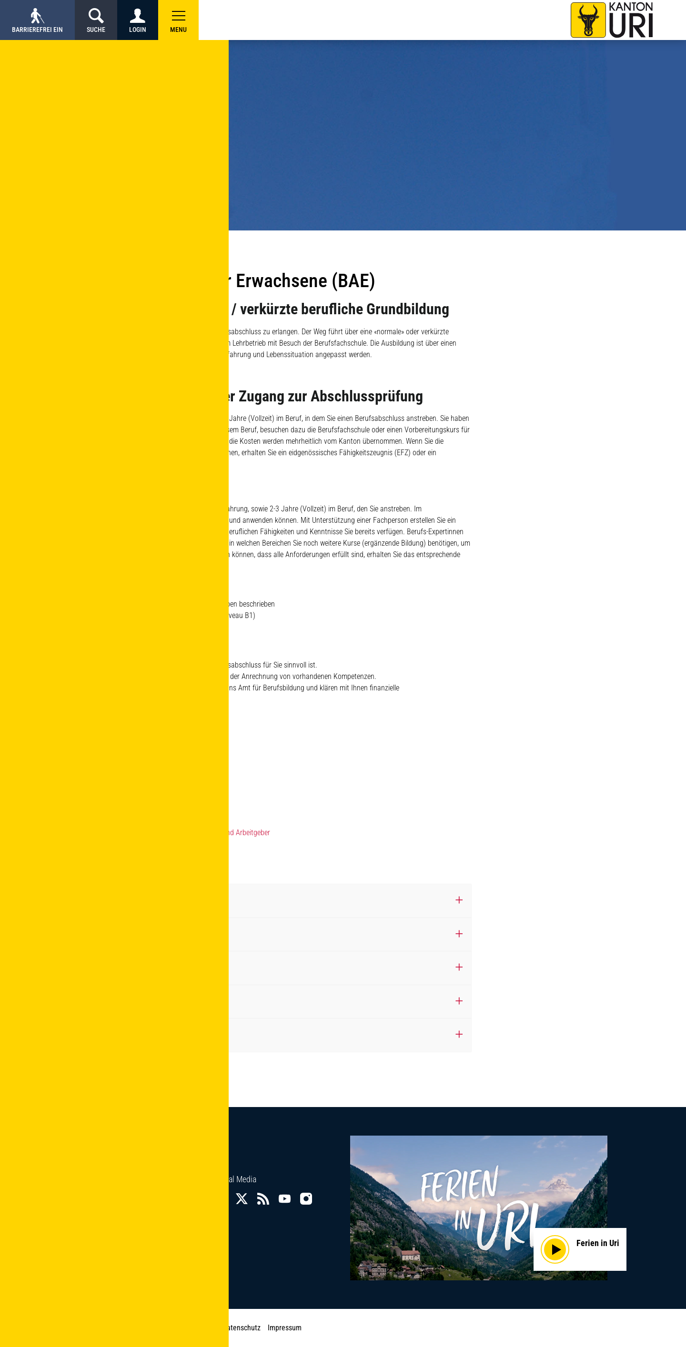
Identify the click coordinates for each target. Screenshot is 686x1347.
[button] (178, 20)
